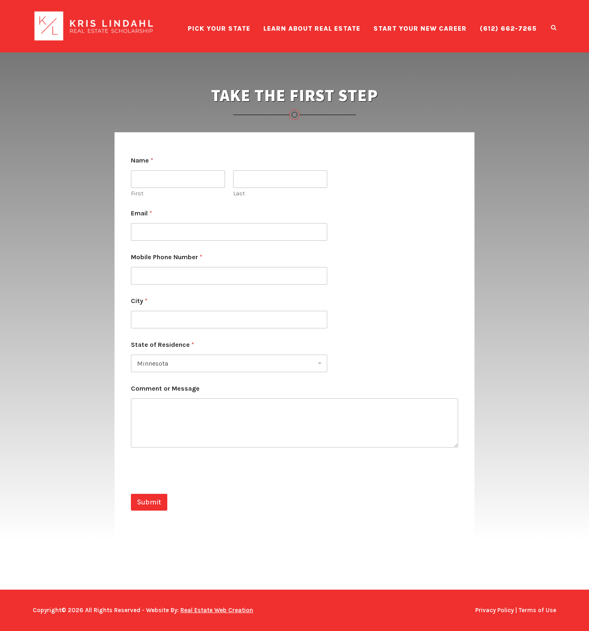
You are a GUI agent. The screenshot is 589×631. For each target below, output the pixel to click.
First (137, 193)
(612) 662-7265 (508, 28)
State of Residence (162, 344)
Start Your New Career (420, 28)
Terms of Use (537, 610)
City (139, 301)
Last (239, 193)
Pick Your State (219, 28)
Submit (149, 502)
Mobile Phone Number (166, 257)
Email (141, 213)
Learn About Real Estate (311, 28)
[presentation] (193, 488)
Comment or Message (165, 388)
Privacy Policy (494, 610)
